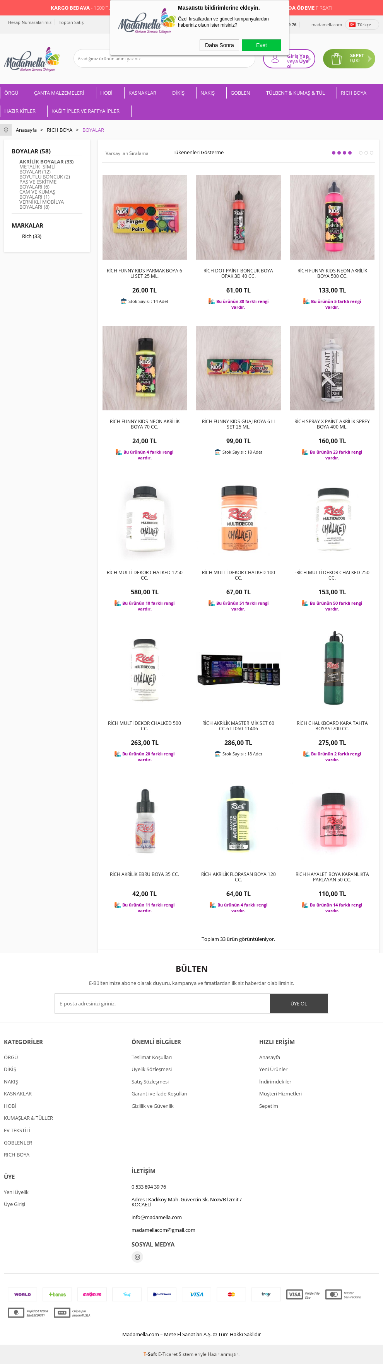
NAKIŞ (207, 92)
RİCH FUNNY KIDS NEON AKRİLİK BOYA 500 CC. (332, 273)
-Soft (151, 1354)
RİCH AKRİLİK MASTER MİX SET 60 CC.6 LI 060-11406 (238, 726)
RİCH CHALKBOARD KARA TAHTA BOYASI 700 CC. (332, 726)
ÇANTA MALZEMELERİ (59, 92)
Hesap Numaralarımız (29, 22)
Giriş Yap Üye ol (298, 60)
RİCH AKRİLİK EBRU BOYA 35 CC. (144, 874)
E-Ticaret (168, 1354)
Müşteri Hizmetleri (280, 1093)
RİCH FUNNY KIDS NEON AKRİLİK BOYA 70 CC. (145, 424)
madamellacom (326, 24)
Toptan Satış (71, 22)
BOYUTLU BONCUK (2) (44, 176)
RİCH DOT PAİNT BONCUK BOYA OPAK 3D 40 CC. (238, 273)
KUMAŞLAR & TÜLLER (28, 1117)
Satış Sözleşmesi (150, 1081)
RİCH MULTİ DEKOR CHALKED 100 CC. (238, 575)
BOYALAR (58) (31, 151)
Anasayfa (269, 1057)
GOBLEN (240, 92)
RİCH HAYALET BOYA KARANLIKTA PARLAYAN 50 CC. (332, 877)
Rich (26, 237)
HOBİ (106, 92)
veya (292, 61)
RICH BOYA (353, 92)
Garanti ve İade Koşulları (159, 1093)
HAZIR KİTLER (20, 110)
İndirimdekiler (275, 1081)
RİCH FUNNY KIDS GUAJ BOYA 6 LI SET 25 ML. (238, 424)
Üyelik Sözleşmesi (152, 1069)
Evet (261, 45)
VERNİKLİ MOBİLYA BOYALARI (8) (41, 204)
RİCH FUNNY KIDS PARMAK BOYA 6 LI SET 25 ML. (144, 273)
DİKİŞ (178, 92)
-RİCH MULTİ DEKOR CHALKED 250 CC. (332, 575)
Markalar (27, 225)
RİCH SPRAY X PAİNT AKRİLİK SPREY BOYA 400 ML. (332, 424)
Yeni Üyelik (16, 1192)
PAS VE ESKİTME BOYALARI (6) (37, 184)
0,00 (354, 60)
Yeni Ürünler (273, 1069)
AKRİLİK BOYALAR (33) (46, 161)
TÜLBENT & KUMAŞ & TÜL (295, 92)
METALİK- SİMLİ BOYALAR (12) (37, 169)
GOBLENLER (18, 1142)
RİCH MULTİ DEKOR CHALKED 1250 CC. (145, 575)
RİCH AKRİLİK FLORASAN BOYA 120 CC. (238, 877)
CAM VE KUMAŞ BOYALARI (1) (37, 194)
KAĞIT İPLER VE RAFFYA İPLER (85, 110)
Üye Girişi (14, 1204)
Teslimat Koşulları (152, 1057)
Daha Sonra (219, 45)
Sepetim (268, 1105)
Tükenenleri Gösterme (193, 152)
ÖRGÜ (11, 92)
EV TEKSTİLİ (17, 1130)
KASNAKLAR (142, 92)
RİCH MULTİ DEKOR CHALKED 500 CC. (144, 726)
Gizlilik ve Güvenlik (153, 1105)
